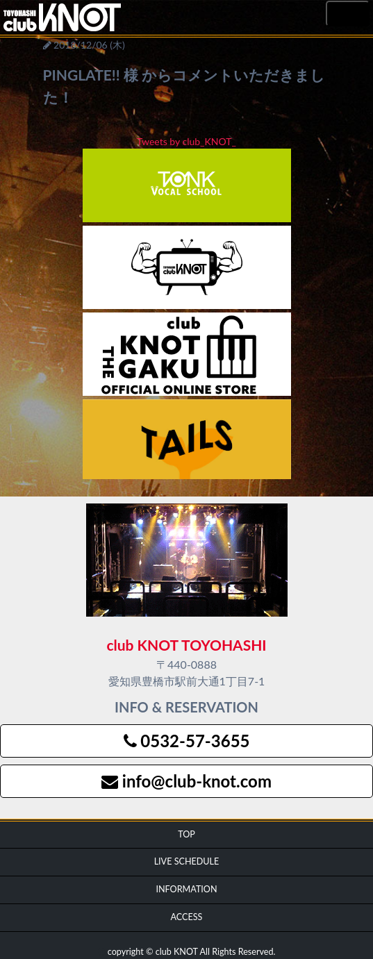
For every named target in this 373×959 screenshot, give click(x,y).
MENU (347, 14)
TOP (186, 834)
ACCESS (187, 917)
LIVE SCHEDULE (186, 861)
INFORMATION (186, 889)
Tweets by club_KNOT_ (186, 141)
